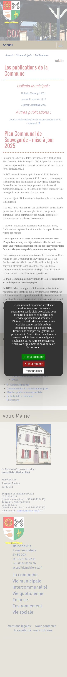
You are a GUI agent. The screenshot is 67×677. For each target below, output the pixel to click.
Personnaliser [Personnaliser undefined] (33, 370)
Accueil (8, 45)
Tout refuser (33, 363)
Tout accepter (33, 356)
